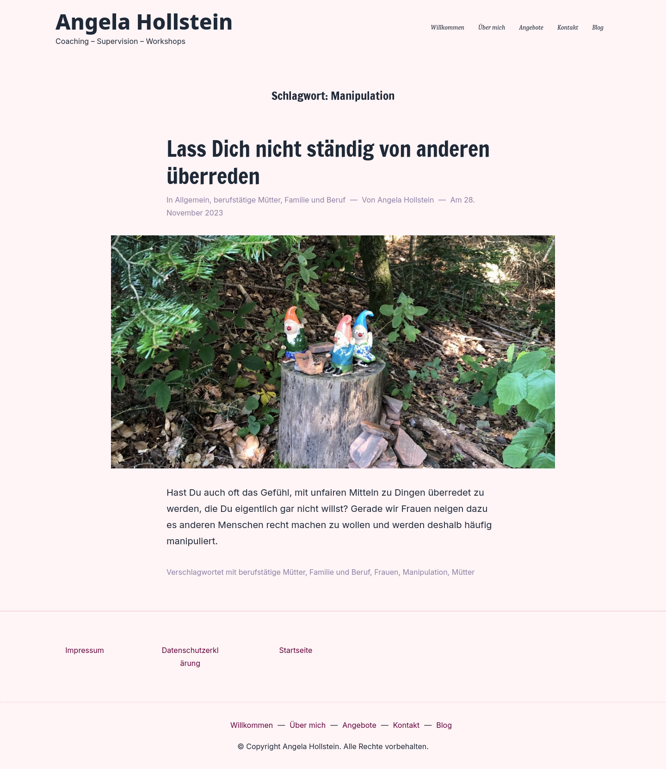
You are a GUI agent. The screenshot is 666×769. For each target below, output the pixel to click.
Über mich (491, 27)
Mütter (463, 572)
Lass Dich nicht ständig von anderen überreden (328, 162)
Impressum (84, 650)
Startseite (295, 650)
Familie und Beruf (314, 199)
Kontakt (567, 27)
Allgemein (192, 199)
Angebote (531, 27)
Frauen (386, 572)
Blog (598, 27)
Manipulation (425, 572)
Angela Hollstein (144, 21)
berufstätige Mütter (247, 199)
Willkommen (447, 27)
